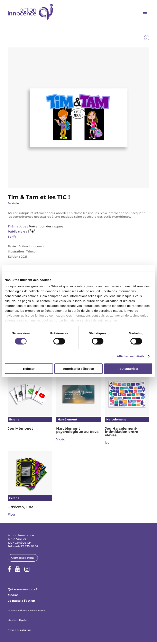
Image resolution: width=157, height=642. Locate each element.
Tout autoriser (128, 368)
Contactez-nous (22, 558)
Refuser (29, 368)
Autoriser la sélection (78, 368)
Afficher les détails (130, 356)
